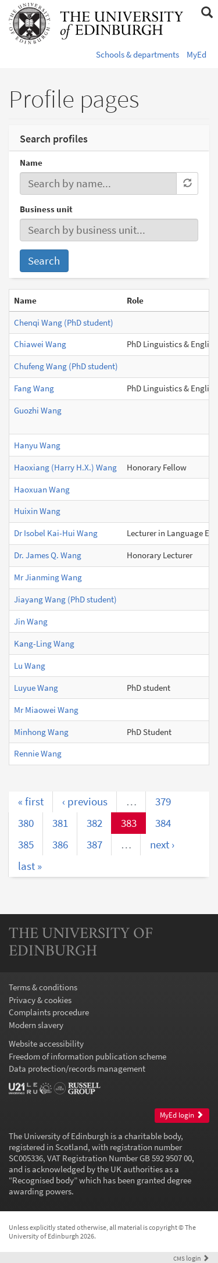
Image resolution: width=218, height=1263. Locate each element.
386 (60, 844)
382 (94, 823)
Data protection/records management (77, 1068)
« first (31, 801)
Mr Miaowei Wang (46, 709)
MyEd (196, 54)
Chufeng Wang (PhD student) (66, 366)
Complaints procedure (49, 1012)
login (191, 1258)
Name (31, 162)
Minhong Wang (41, 731)
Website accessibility (46, 1043)
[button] (206, 13)
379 (163, 801)
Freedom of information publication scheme (87, 1056)
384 (163, 823)
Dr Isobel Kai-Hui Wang (56, 532)
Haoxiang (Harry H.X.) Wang (65, 467)
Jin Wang (31, 621)
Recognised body (43, 1180)
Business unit (46, 209)
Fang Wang (34, 388)
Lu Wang (29, 665)
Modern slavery (36, 1024)
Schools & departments (137, 54)
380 (26, 823)
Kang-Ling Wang (44, 643)
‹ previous (85, 801)
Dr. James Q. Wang (47, 555)
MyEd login (181, 1115)
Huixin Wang (37, 510)
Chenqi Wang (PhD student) (63, 322)
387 (94, 844)
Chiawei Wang (40, 343)
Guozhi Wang (38, 410)
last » (30, 866)
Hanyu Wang (37, 445)
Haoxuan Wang (42, 489)
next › (162, 844)
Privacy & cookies (40, 999)
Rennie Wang (38, 753)
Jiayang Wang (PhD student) (65, 599)
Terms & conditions (43, 987)
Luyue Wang (36, 687)
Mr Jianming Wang (48, 577)
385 (26, 844)
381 (60, 823)
